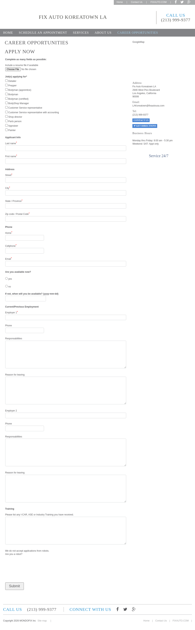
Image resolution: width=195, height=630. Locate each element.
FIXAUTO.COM (158, 2)
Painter (10, 130)
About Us (103, 32)
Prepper (11, 85)
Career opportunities (137, 32)
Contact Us (136, 2)
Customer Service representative (23, 107)
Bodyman (11, 94)
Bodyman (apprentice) (18, 89)
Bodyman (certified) (16, 98)
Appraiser (11, 125)
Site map (42, 620)
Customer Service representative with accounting (32, 112)
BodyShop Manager (17, 103)
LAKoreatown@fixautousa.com (148, 105)
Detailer (10, 80)
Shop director (13, 116)
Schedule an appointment (43, 32)
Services (81, 32)
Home (119, 2)
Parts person (13, 121)
